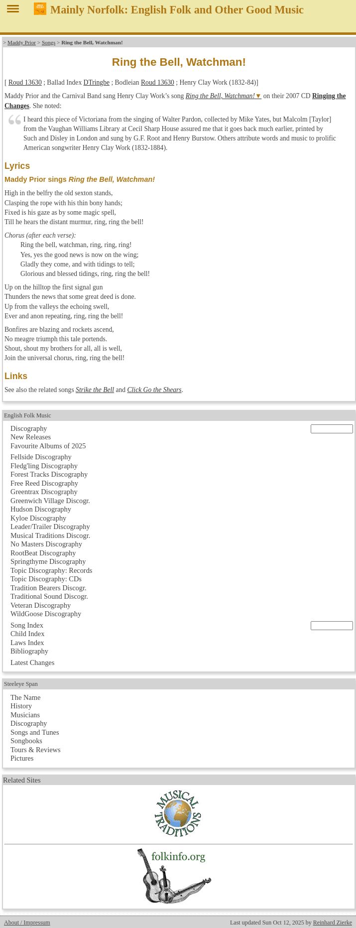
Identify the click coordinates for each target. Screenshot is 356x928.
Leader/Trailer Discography (50, 526)
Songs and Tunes (34, 732)
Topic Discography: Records (51, 570)
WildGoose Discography (45, 614)
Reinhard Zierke (332, 922)
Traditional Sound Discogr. (49, 596)
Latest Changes (32, 662)
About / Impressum (27, 922)
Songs (48, 42)
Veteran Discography (40, 605)
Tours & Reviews (35, 750)
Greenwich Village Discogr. (50, 501)
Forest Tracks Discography (49, 474)
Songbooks (26, 741)
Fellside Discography (41, 457)
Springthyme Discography (48, 561)
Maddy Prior (21, 42)
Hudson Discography (40, 509)
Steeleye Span (21, 683)
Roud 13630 (25, 82)
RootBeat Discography (43, 553)
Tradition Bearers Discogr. (48, 588)
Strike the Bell (95, 390)
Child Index (27, 634)
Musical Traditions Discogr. (50, 535)
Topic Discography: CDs (46, 579)
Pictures (21, 758)
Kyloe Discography (38, 518)
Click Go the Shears (154, 390)
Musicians (25, 715)
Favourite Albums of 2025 (48, 446)
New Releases (30, 437)
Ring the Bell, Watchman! (220, 96)
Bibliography (29, 651)
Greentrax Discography (44, 492)
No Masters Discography (46, 544)
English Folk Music (27, 415)
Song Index (26, 625)
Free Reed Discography (44, 483)
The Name (25, 697)
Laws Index (27, 643)
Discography (28, 428)
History (21, 706)
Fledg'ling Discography (44, 466)
